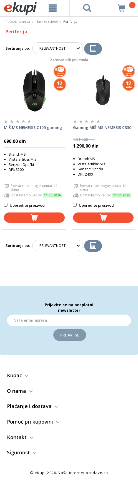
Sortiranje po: (18, 48)
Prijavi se (69, 335)
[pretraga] (87, 8)
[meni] (52, 8)
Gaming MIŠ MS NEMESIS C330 (102, 127)
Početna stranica (18, 21)
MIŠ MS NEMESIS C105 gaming (33, 127)
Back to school (47, 21)
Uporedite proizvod (24, 205)
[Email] (69, 320)
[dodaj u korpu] (34, 217)
